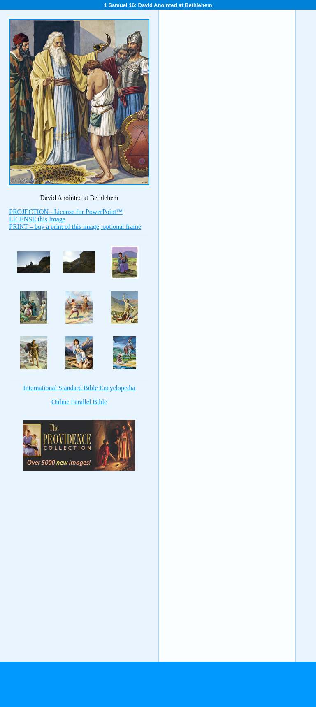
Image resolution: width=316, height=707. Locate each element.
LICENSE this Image (37, 219)
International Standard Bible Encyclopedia (79, 387)
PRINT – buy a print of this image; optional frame (75, 226)
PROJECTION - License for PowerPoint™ (66, 211)
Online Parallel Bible (79, 401)
